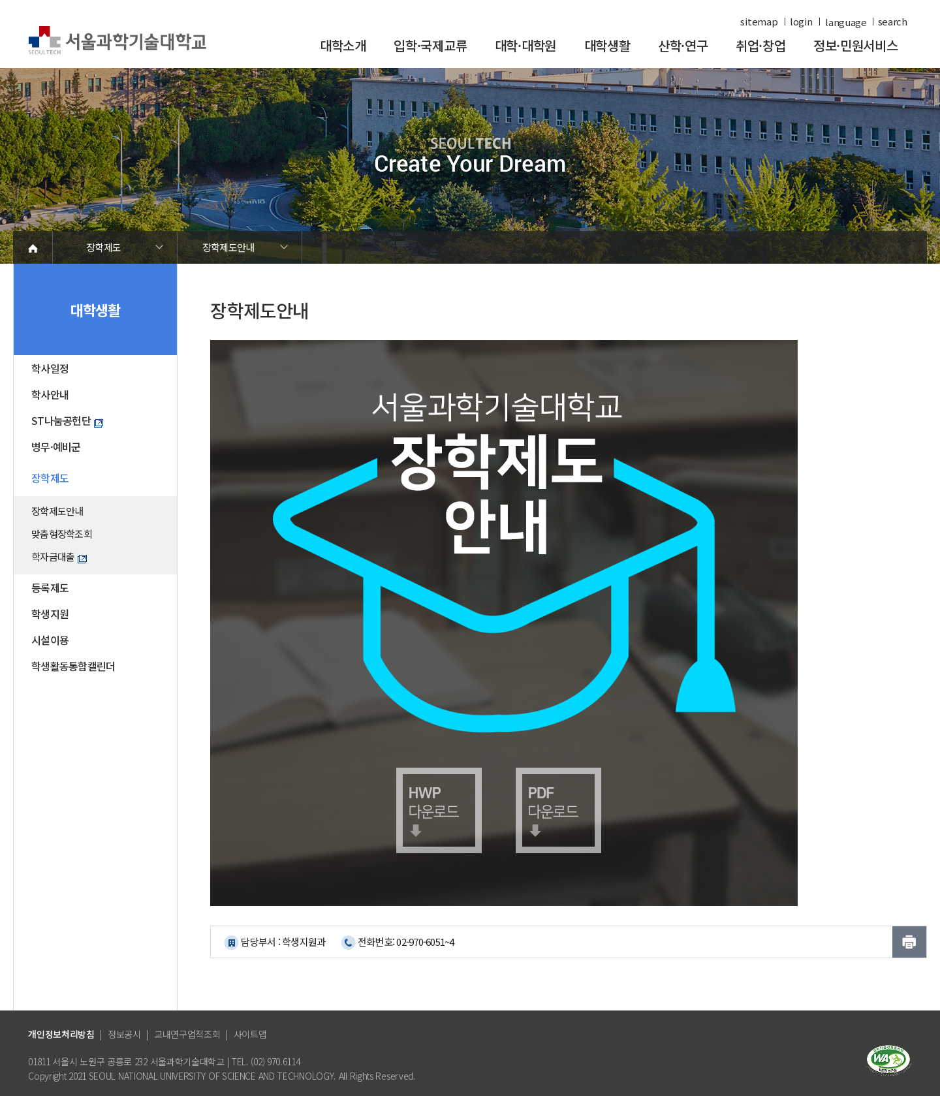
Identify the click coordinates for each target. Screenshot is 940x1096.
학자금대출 (59, 556)
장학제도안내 (228, 247)
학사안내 (50, 394)
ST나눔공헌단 (67, 420)
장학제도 (103, 247)
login (801, 21)
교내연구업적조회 (187, 1034)
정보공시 (124, 1034)
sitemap (758, 21)
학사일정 (50, 368)
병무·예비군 (56, 446)
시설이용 (50, 640)
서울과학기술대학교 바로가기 (117, 40)
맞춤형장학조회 (61, 533)
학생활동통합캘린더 (73, 666)
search (892, 21)
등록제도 (50, 587)
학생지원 (50, 613)
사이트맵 (250, 1034)
